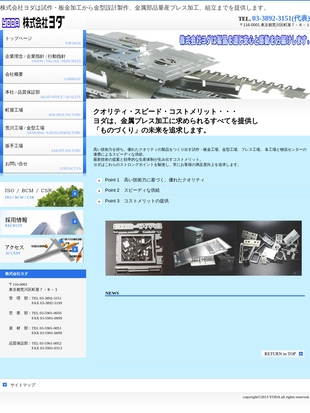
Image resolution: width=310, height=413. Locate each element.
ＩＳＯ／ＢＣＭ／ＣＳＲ (41, 194)
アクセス (41, 250)
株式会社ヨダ (43, 22)
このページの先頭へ (283, 354)
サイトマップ (22, 385)
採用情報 (41, 222)
